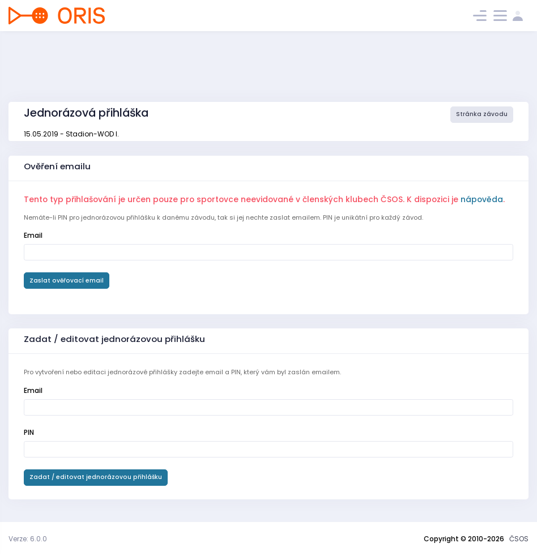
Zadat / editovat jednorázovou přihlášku (95, 477)
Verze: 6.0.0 (27, 539)
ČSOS (519, 539)
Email (33, 235)
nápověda (482, 199)
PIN (29, 432)
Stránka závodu (482, 114)
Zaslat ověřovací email (66, 280)
